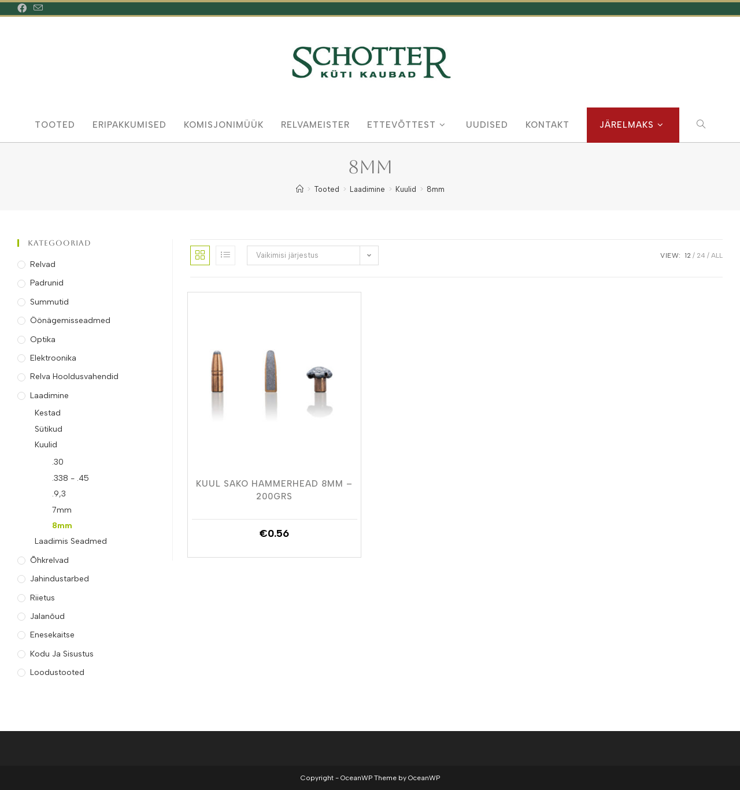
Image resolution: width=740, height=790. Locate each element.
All (717, 255)
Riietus (42, 598)
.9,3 (59, 494)
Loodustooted (57, 672)
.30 (58, 462)
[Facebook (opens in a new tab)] (23, 8)
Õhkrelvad (49, 560)
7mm (62, 510)
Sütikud (48, 429)
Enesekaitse (52, 635)
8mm (436, 189)
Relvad (43, 264)
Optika (43, 339)
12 (687, 255)
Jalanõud (47, 616)
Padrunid (47, 283)
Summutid (49, 302)
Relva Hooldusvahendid (74, 376)
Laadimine (49, 395)
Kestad (48, 413)
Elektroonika (53, 358)
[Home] (300, 189)
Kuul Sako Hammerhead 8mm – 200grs (274, 489)
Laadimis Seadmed (71, 541)
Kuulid (46, 445)
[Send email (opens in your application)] (38, 8)
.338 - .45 (70, 478)
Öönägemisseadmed (70, 320)
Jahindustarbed (59, 579)
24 (701, 255)
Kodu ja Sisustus (62, 654)
